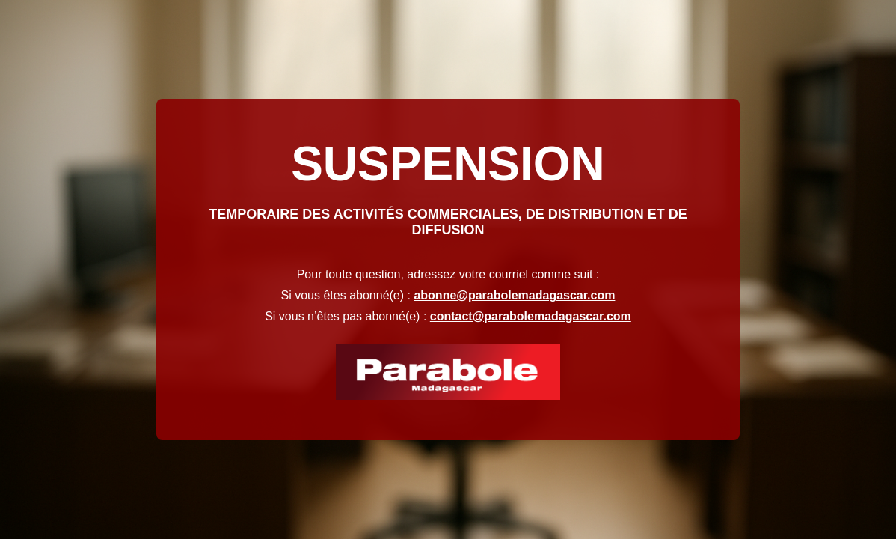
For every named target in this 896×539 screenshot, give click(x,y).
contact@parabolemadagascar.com (530, 316)
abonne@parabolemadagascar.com (514, 295)
